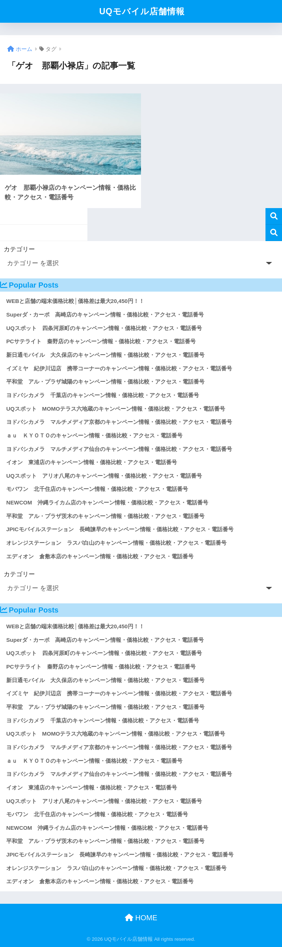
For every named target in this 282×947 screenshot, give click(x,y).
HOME (141, 918)
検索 (273, 216)
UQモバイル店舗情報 (142, 11)
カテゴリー (19, 249)
